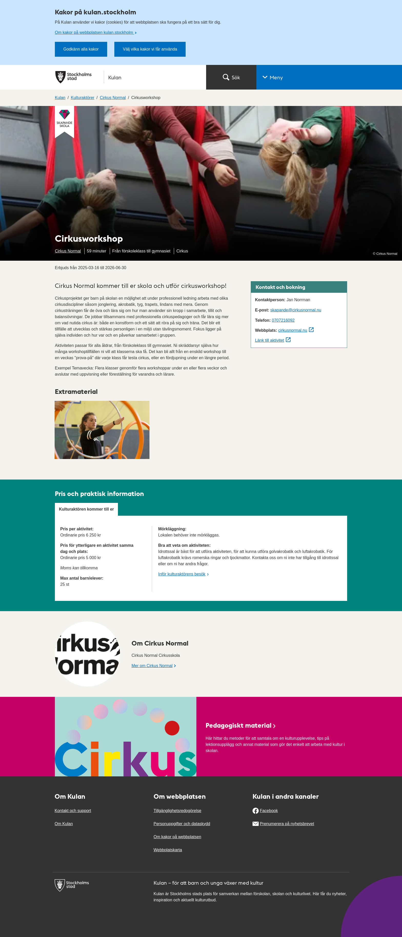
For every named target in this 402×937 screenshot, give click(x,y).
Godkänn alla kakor (81, 49)
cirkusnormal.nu (292, 330)
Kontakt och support (73, 810)
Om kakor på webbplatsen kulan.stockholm (94, 32)
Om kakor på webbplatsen (177, 837)
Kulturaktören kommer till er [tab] (86, 509)
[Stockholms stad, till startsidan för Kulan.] (127, 77)
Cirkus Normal (68, 251)
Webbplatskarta (168, 850)
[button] (329, 77)
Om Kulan (64, 824)
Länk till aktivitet (269, 340)
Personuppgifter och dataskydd (182, 824)
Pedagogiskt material (241, 724)
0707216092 (283, 320)
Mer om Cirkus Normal (152, 665)
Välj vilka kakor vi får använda (150, 49)
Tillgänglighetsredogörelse (177, 810)
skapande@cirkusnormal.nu (295, 310)
